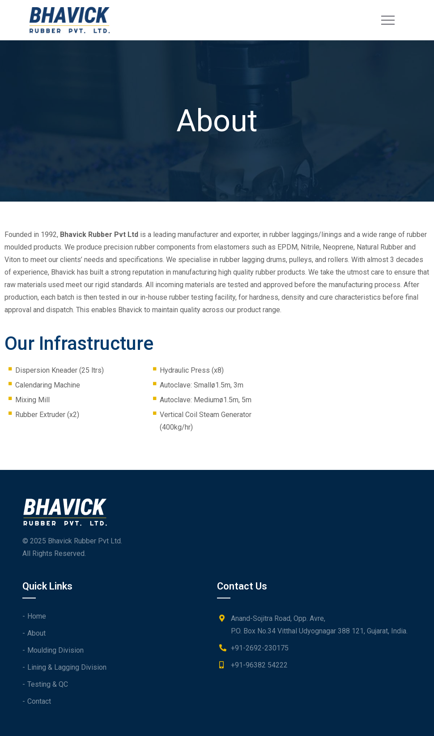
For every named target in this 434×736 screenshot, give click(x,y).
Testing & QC (47, 684)
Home (36, 616)
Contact (39, 701)
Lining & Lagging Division (66, 667)
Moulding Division (55, 650)
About (36, 633)
